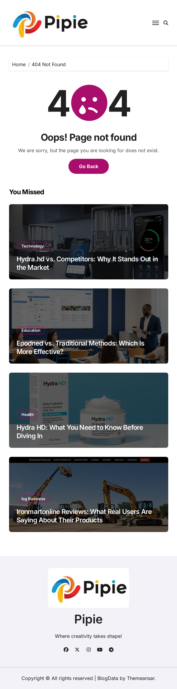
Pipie (88, 619)
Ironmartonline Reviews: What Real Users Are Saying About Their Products (84, 516)
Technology (32, 246)
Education (30, 330)
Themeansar (140, 678)
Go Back (88, 166)
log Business (33, 498)
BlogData (107, 678)
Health (27, 414)
